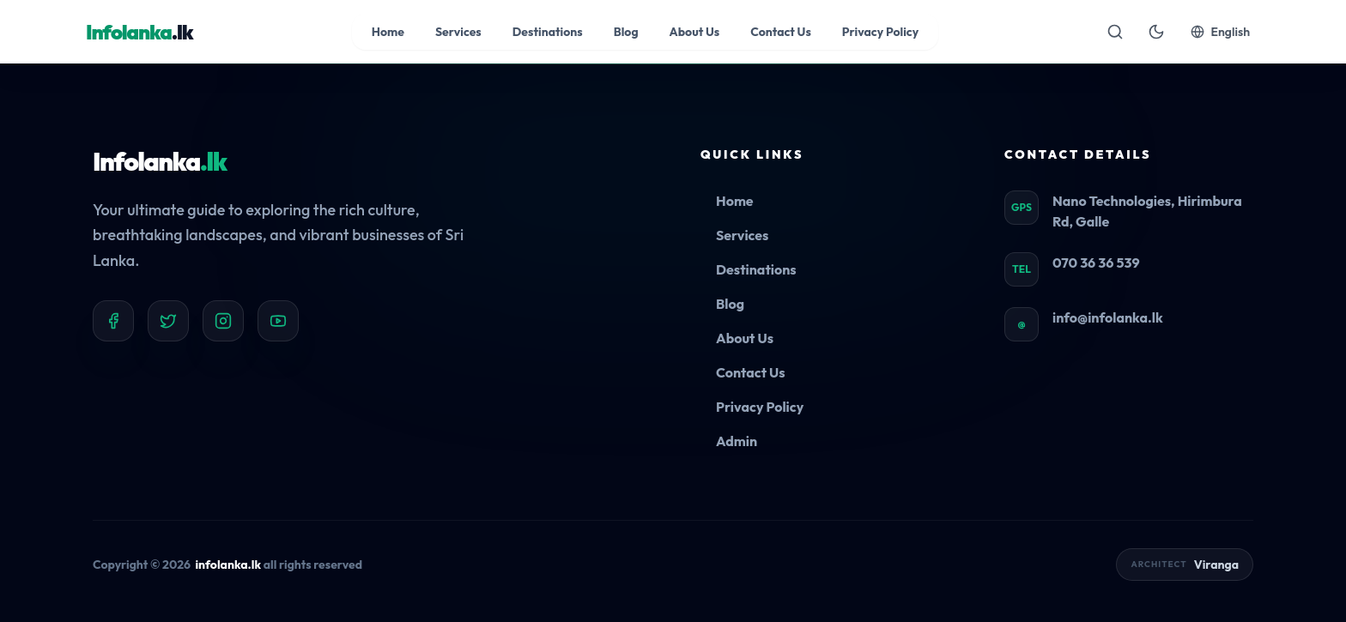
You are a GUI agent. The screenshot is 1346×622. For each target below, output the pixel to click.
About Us (744, 338)
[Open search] (1115, 32)
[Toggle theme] (1156, 32)
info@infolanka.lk (1107, 317)
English (1220, 31)
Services (742, 235)
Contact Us (750, 372)
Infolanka (160, 161)
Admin (736, 441)
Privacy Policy (759, 406)
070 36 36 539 (1096, 262)
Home (735, 200)
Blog (730, 303)
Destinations (756, 269)
